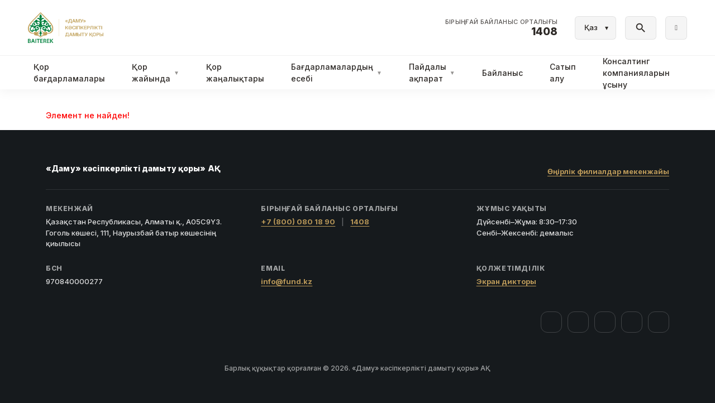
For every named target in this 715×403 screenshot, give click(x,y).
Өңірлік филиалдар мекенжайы (608, 171)
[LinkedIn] (658, 322)
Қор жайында (155, 72)
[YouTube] (605, 322)
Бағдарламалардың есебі (336, 72)
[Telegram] (631, 322)
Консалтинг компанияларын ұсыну (636, 72)
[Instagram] (578, 322)
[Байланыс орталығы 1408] (501, 28)
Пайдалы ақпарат (432, 72)
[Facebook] (551, 322)
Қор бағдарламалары (69, 72)
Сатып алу (563, 72)
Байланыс (502, 73)
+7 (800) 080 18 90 (298, 221)
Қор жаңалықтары (235, 72)
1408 (359, 221)
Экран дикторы (506, 281)
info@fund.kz (286, 281)
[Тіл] (595, 28)
